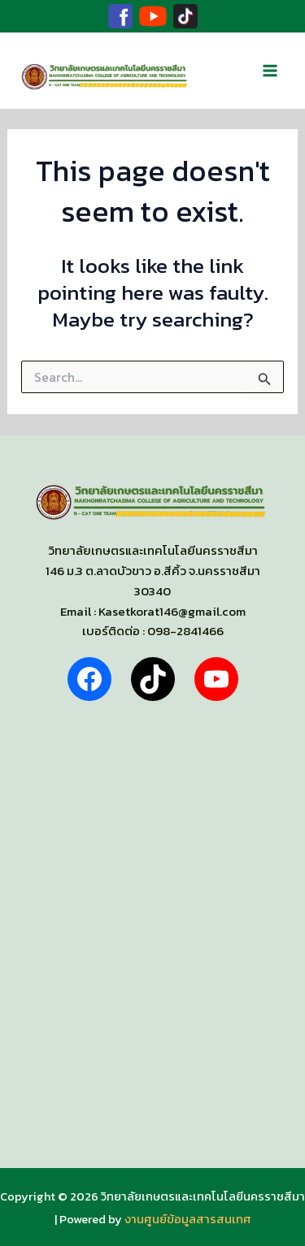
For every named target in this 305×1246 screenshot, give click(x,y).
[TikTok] (185, 16)
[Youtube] (153, 16)
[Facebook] (120, 16)
